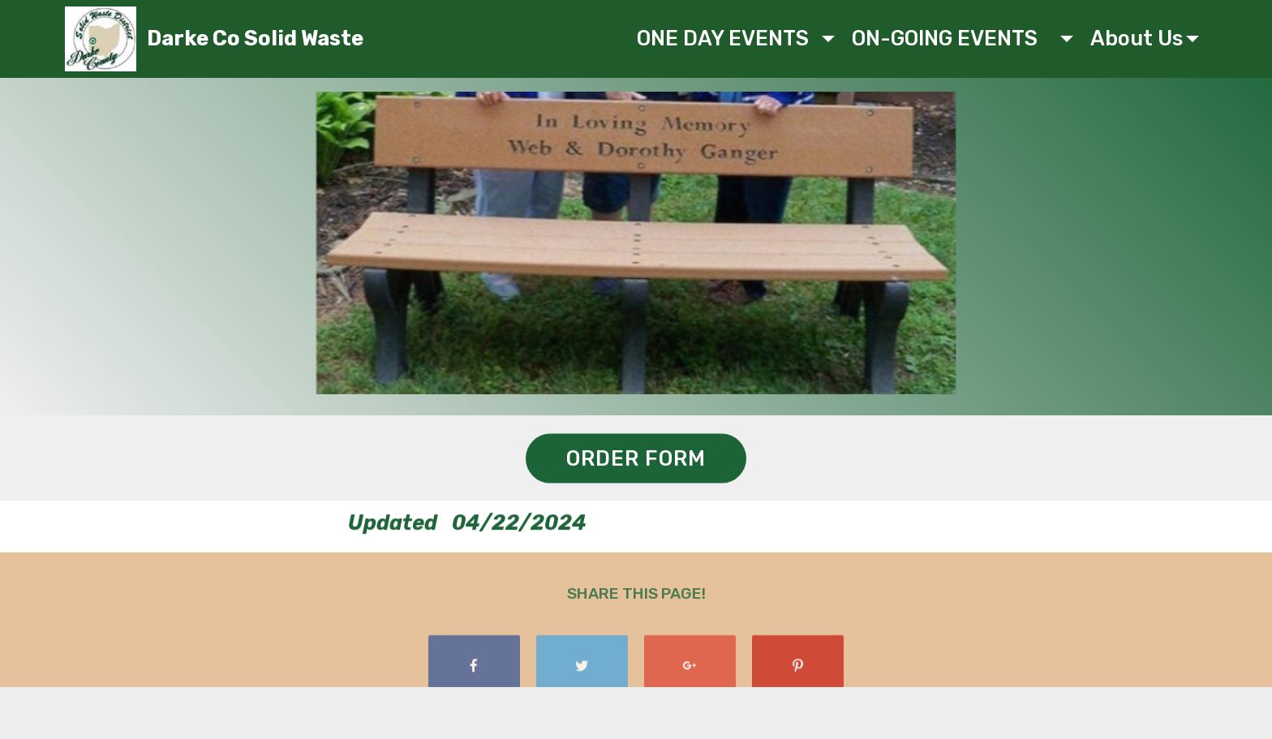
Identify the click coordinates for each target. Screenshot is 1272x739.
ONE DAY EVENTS (728, 38)
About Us (1136, 38)
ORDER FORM (636, 459)
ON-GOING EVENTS (954, 38)
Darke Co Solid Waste (255, 38)
